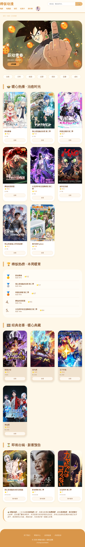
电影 (1, 8)
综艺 (15, 8)
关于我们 (27, 535)
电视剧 (8, 8)
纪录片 (22, 8)
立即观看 (13, 64)
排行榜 (30, 8)
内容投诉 (58, 535)
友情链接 (47, 535)
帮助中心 (37, 535)
